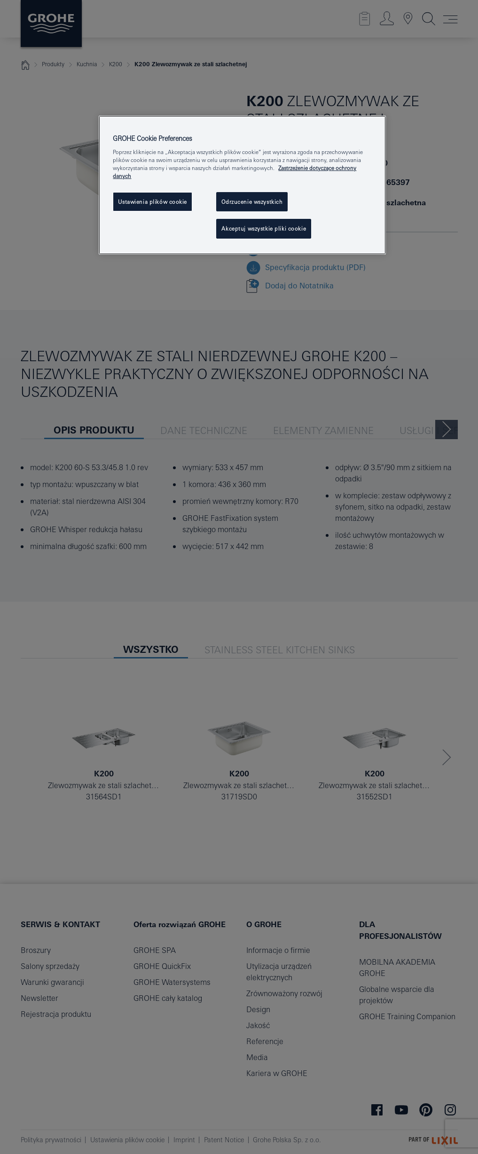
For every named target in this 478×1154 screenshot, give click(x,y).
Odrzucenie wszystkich (251, 202)
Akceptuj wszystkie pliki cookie (263, 228)
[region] (242, 185)
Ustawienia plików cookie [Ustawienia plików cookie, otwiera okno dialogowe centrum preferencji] (152, 202)
